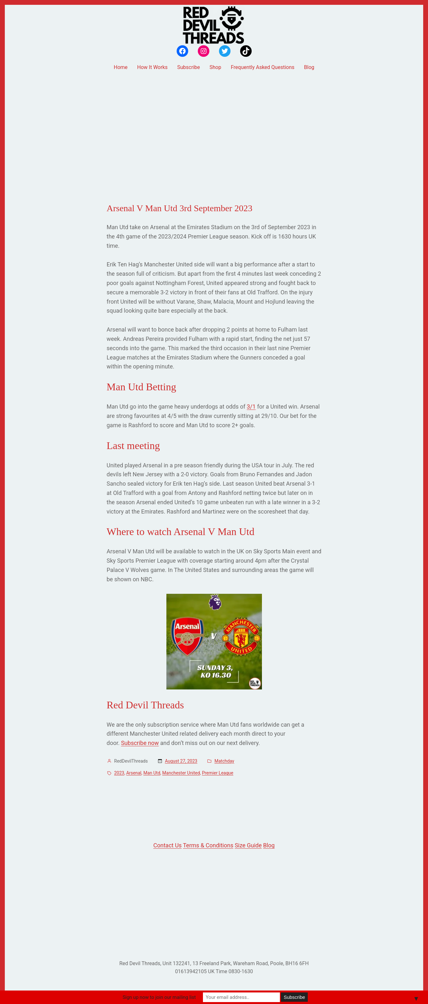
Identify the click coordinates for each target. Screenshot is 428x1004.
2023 (119, 772)
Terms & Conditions (208, 845)
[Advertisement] (214, 126)
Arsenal (133, 772)
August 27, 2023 (181, 761)
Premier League (217, 772)
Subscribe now (140, 743)
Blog (269, 845)
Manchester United (181, 772)
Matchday (224, 761)
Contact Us (167, 845)
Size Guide (248, 845)
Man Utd (151, 772)
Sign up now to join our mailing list (159, 997)
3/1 (251, 406)
